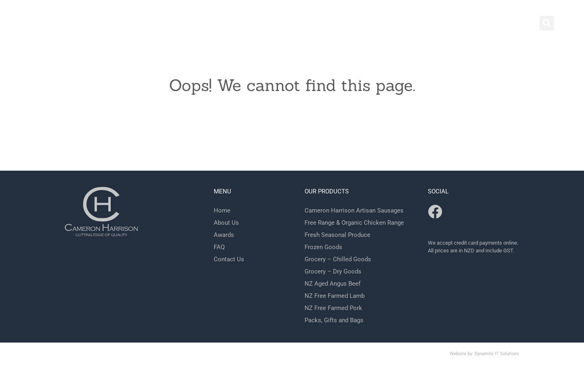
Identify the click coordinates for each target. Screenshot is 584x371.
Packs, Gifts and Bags (334, 320)
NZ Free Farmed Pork (333, 308)
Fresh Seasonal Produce (337, 235)
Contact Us (229, 259)
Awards (224, 235)
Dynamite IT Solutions (496, 353)
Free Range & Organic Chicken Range (354, 222)
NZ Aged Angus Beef (333, 283)
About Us (226, 222)
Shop (473, 24)
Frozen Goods (323, 247)
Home (397, 24)
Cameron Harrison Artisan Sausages (354, 210)
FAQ (219, 247)
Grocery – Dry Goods (333, 271)
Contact (436, 24)
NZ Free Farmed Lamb (335, 295)
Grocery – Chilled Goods (338, 259)
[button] (546, 23)
